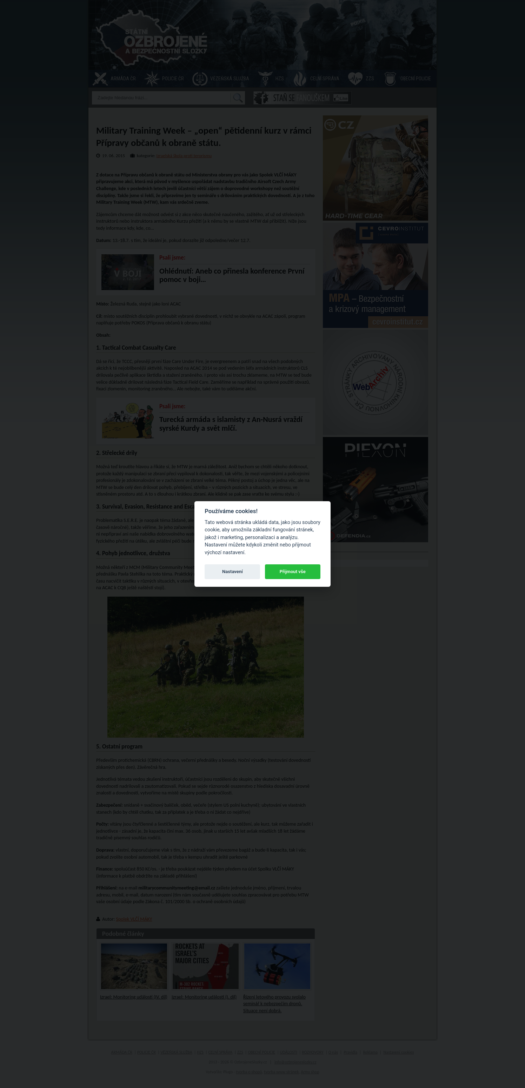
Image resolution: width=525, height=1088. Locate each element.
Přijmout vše (293, 571)
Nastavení (232, 571)
